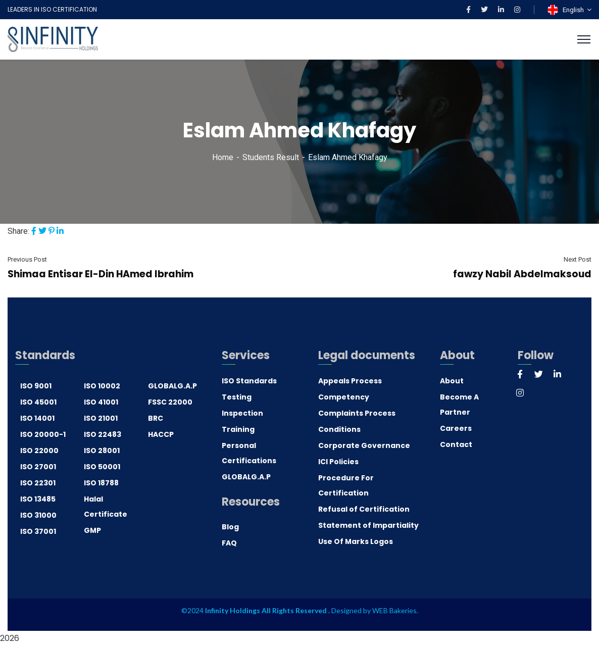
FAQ (229, 543)
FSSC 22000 (170, 402)
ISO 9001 (36, 386)
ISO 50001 (102, 467)
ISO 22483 (102, 434)
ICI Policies (338, 462)
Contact (456, 444)
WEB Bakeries (394, 610)
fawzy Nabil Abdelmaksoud (522, 274)
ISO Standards (249, 381)
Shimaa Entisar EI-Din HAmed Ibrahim (100, 274)
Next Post (577, 259)
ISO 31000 (38, 515)
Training (238, 429)
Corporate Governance (364, 445)
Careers (456, 428)
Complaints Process (356, 413)
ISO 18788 (101, 483)
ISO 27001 (38, 467)
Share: (18, 231)
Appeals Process (350, 381)
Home (222, 157)
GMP (92, 530)
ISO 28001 (102, 450)
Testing (237, 397)
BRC (155, 418)
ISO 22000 (39, 450)
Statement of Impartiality (368, 525)
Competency (343, 397)
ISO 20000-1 (43, 434)
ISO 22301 (38, 483)
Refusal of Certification (364, 509)
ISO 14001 (37, 418)
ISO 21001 (101, 418)
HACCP (161, 434)
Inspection (242, 413)
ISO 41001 (101, 402)
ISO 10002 (102, 386)
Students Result (270, 157)
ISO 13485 (38, 499)
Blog (230, 527)
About (452, 381)
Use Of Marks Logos (355, 541)
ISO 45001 (38, 402)
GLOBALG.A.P (172, 386)
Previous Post (27, 259)
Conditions (339, 429)
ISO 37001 (38, 531)
